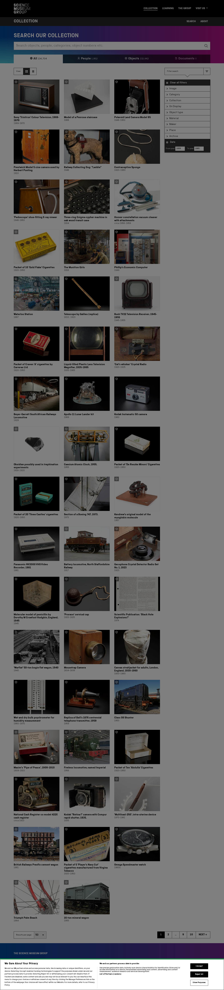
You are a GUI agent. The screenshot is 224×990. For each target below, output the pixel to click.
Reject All (199, 978)
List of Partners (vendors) (110, 978)
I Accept (199, 970)
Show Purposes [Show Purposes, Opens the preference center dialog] (199, 986)
